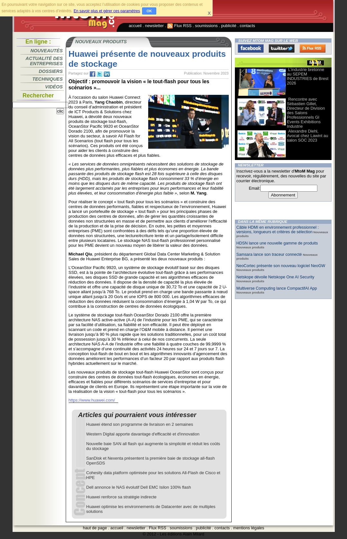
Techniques (47, 79)
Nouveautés (47, 50)
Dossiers (51, 71)
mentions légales (248, 527)
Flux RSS (179, 25)
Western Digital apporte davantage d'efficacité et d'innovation (142, 434)
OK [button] (149, 11)
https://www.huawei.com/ (92, 400)
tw (99, 74)
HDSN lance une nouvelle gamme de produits (277, 243)
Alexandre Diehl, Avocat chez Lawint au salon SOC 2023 (307, 136)
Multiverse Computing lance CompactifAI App (276, 288)
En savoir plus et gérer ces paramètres (106, 11)
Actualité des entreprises (44, 61)
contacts (247, 25)
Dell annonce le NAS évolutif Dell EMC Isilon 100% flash (138, 487)
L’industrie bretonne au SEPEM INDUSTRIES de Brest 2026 (308, 76)
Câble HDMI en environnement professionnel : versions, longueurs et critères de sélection (277, 229)
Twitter (281, 48)
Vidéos (54, 86)
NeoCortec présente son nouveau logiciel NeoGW (280, 266)
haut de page (95, 527)
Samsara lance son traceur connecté (269, 254)
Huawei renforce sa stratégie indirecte (121, 496)
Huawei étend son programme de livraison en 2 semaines (139, 424)
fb (92, 74)
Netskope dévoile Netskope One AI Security (275, 277)
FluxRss (312, 48)
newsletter (154, 25)
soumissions (206, 25)
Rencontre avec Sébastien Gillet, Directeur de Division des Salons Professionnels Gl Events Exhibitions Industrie (306, 113)
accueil (135, 25)
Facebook (251, 48)
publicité (228, 25)
